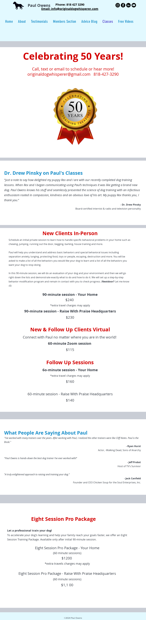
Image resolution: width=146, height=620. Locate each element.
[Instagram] (117, 5)
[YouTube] (134, 5)
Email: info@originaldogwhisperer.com (69, 9)
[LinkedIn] (128, 5)
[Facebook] (123, 5)
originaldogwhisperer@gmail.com (58, 74)
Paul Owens (39, 5)
